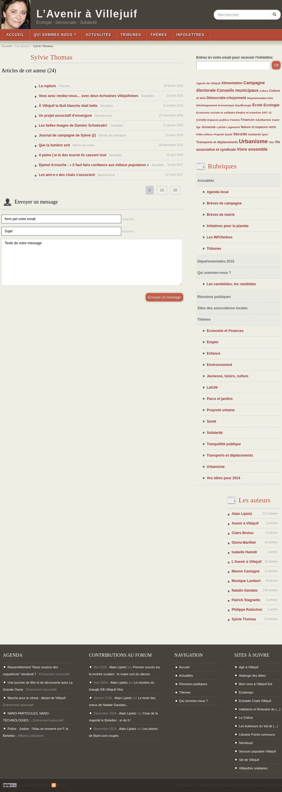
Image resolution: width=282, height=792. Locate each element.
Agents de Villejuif (208, 83)
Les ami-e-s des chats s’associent (67, 175)
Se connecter (26, 785)
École (257, 105)
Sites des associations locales (222, 308)
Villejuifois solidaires (253, 768)
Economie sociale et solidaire (216, 112)
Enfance (213, 353)
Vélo (271, 142)
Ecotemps (246, 692)
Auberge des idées (252, 675)
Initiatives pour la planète (228, 226)
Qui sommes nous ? (55, 35)
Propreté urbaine (221, 410)
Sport (265, 134)
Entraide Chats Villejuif (255, 701)
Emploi (212, 342)
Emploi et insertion (248, 112)
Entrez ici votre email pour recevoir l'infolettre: (234, 57)
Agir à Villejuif (248, 667)
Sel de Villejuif (249, 760)
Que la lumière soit (54, 145)
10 (162, 190)
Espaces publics (218, 119)
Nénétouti (246, 743)
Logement (233, 127)
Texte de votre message (91, 262)
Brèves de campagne (224, 203)
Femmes (235, 119)
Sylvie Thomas (244, 619)
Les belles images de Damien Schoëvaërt (73, 125)
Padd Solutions (222, 785)
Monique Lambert (246, 581)
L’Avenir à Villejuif (87, 13)
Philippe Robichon (247, 610)
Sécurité (240, 134)
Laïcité (221, 127)
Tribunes (131, 35)
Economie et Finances (225, 331)
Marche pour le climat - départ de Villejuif (36, 698)
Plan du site (42, 785)
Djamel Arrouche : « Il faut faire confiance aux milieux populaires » (94, 165)
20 (175, 190)
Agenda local (218, 192)
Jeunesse (208, 127)
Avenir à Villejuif (245, 523)
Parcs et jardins (220, 399)
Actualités (98, 35)
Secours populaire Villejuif (257, 751)
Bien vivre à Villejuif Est (255, 684)
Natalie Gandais (245, 590)
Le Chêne (246, 717)
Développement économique (215, 105)
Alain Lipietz (242, 514)
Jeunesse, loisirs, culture (227, 376)
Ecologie (271, 105)
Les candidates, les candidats (231, 284)
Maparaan (206, 785)
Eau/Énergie (243, 105)
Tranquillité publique (224, 444)
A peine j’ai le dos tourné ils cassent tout (72, 155)
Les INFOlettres (220, 237)
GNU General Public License (265, 785)
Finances (248, 119)
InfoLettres (190, 35)
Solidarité (254, 134)
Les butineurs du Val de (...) (258, 726)
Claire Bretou (243, 533)
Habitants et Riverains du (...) (259, 709)
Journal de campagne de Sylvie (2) (67, 135)
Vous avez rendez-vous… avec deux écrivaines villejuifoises (88, 96)
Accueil (15, 35)
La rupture (47, 86)
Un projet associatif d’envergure (65, 116)
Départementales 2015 (260, 98)
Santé (228, 134)
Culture (264, 90)
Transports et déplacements (217, 142)
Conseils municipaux (238, 90)
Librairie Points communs (257, 734)
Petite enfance (204, 134)
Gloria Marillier (244, 542)
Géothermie (263, 119)
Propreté (219, 134)
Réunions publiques (214, 297)
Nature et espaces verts (258, 127)
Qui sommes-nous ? (214, 273)
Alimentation (231, 83)
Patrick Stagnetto (246, 600)
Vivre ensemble (252, 149)
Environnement (219, 365)
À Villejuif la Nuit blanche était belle (68, 106)
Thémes (159, 35)
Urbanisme (253, 141)
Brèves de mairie (221, 215)
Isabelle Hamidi (244, 552)
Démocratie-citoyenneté (226, 98)
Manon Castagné (246, 571)
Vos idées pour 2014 (223, 478)
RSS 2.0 (58, 785)
